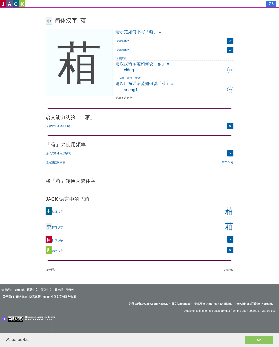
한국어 (69, 289)
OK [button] (259, 339)
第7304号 (227, 162)
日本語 (59, 289)
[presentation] (25, 328)
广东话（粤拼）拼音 (128, 78)
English (19, 289)
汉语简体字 (123, 49)
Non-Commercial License (38, 319)
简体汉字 (54, 227)
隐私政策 (35, 296)
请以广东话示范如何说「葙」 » (145, 83)
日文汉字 (54, 240)
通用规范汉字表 (55, 162)
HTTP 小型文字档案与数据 (59, 296)
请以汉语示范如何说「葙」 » (142, 63)
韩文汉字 (54, 250)
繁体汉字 (54, 211)
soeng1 (131, 89)
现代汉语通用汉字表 (58, 153)
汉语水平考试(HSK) (58, 126)
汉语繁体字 (123, 40)
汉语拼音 (121, 58)
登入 (271, 3)
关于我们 (8, 296)
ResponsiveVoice (34, 317)
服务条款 (21, 296)
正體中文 (32, 289)
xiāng (129, 70)
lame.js (225, 310)
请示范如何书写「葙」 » (138, 31)
